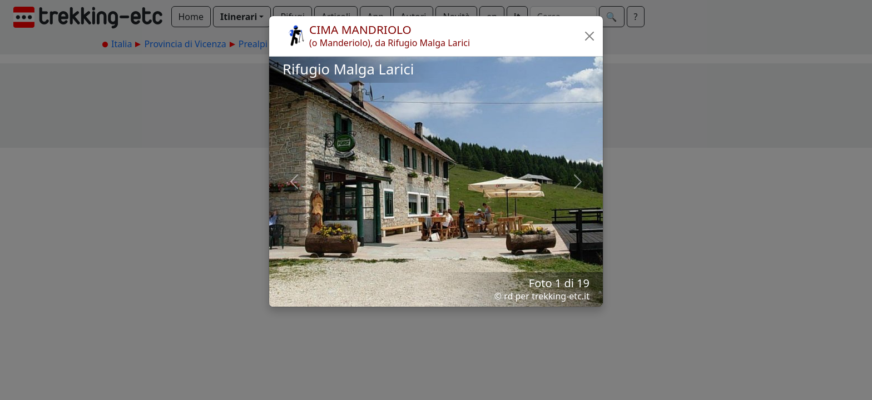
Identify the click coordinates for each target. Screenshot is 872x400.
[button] (589, 36)
